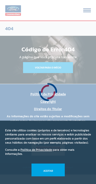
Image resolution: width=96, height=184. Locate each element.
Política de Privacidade (36, 149)
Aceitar (48, 171)
